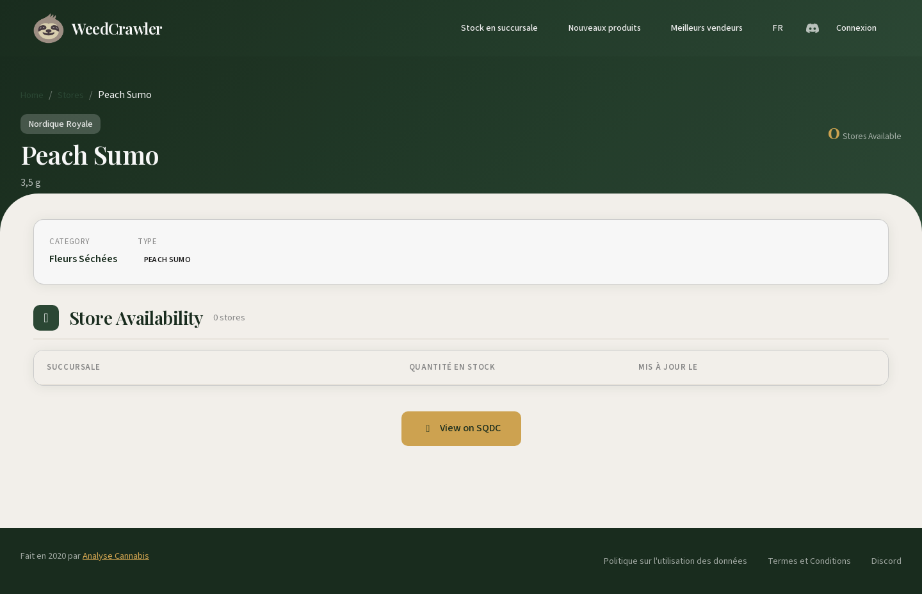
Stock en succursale (499, 28)
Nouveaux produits (604, 28)
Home (32, 95)
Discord (886, 561)
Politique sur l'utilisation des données (675, 561)
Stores (71, 95)
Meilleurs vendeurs (706, 28)
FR (777, 28)
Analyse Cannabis (116, 556)
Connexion (856, 28)
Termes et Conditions (809, 561)
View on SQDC (461, 428)
